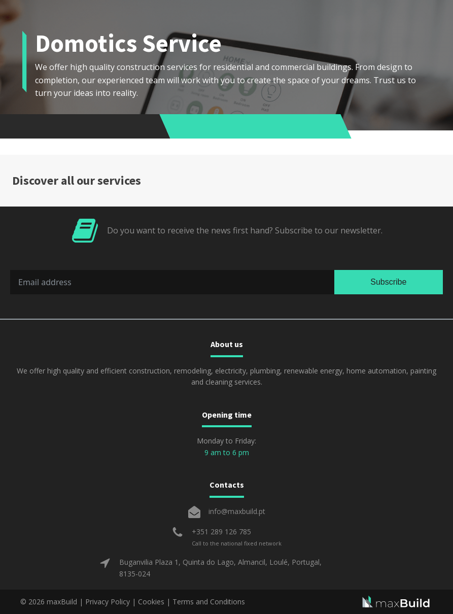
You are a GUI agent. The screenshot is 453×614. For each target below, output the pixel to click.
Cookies (151, 601)
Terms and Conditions (208, 601)
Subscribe (388, 282)
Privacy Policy (107, 601)
